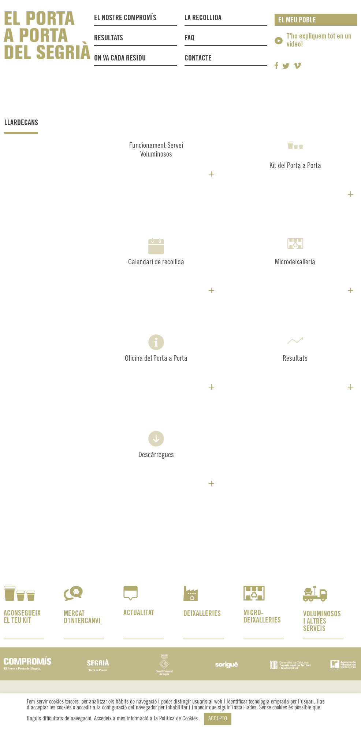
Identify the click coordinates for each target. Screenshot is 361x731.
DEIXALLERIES (202, 614)
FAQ (189, 38)
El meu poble (297, 20)
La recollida (205, 18)
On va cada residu (120, 58)
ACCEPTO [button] (217, 718)
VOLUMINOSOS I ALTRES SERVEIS (322, 621)
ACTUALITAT (138, 613)
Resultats (108, 38)
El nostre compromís (125, 18)
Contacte (198, 58)
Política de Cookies (179, 718)
